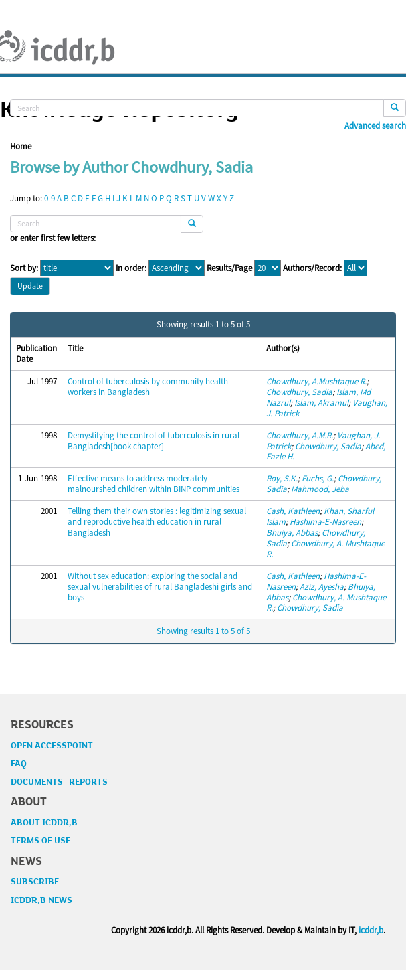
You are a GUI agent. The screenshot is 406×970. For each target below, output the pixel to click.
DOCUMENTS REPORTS (59, 782)
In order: (131, 268)
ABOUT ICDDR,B (44, 822)
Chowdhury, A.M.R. (299, 435)
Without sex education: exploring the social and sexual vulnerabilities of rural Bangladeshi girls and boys (160, 586)
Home (20, 146)
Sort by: (24, 268)
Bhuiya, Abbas (292, 532)
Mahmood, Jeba (320, 489)
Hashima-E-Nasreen (325, 522)
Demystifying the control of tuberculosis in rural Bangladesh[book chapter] (153, 441)
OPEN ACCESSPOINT (52, 745)
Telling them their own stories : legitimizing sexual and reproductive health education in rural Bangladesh (157, 521)
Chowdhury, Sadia (299, 392)
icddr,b (371, 930)
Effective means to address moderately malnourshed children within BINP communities (153, 484)
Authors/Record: (312, 268)
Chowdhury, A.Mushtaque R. (316, 381)
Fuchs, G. (318, 478)
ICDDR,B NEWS (41, 900)
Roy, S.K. (282, 478)
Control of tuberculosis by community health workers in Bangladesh (148, 387)
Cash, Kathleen (293, 511)
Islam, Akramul (321, 402)
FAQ (19, 763)
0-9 (49, 198)
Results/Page (229, 268)
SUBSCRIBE (35, 881)
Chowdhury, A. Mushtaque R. (325, 549)
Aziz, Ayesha (322, 586)
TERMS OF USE (40, 840)
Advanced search (375, 125)
